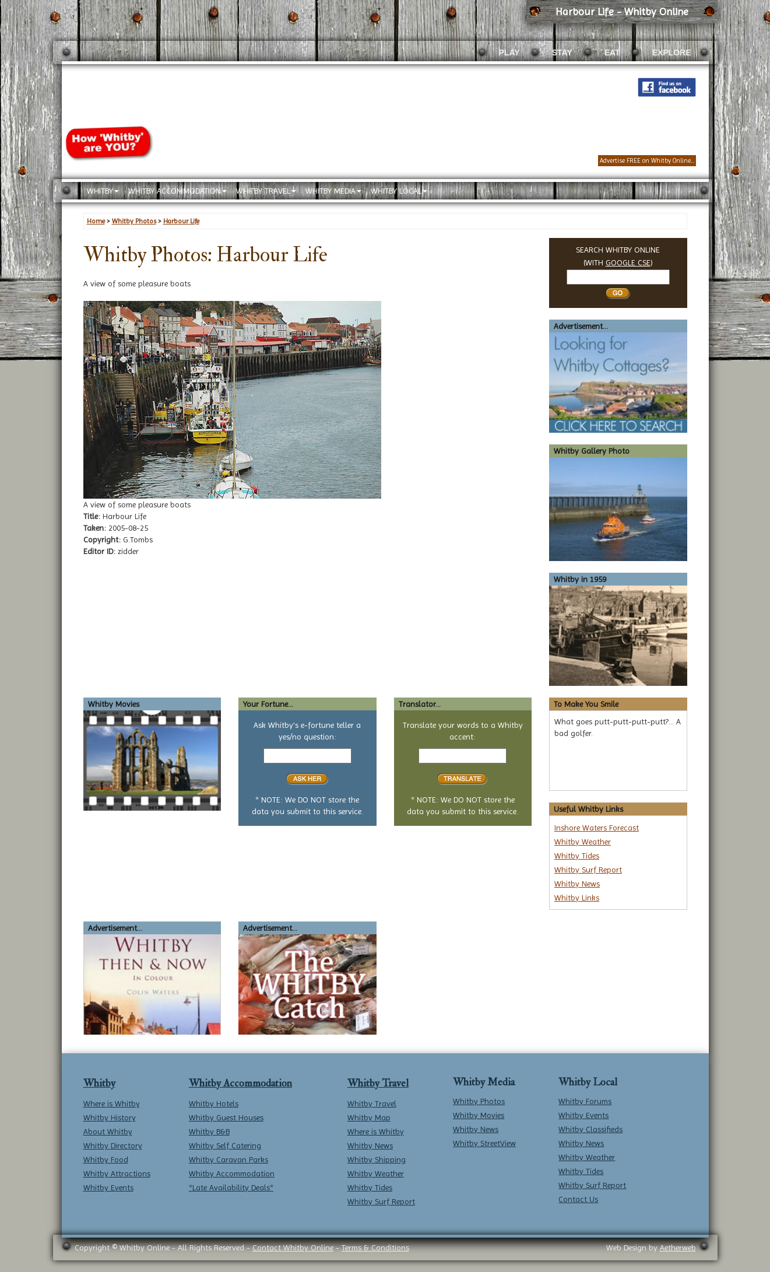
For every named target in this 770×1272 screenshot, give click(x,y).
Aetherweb (678, 1247)
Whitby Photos (479, 1101)
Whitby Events (108, 1187)
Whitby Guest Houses (226, 1117)
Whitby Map (369, 1117)
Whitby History (109, 1117)
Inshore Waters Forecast (596, 827)
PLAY (509, 52)
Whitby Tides (576, 855)
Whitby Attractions (116, 1173)
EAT (612, 52)
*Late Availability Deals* (231, 1187)
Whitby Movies (478, 1115)
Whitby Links (576, 897)
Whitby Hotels (213, 1103)
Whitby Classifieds (590, 1129)
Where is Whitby (111, 1103)
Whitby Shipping (376, 1159)
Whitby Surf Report (588, 869)
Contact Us (578, 1199)
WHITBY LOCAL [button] (399, 190)
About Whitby (107, 1131)
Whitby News (577, 883)
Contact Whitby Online (292, 1247)
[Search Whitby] (618, 277)
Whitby (99, 1083)
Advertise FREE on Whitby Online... (647, 160)
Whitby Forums (584, 1101)
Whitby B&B (209, 1131)
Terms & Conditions (375, 1247)
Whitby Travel (378, 1083)
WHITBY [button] (103, 190)
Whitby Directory (112, 1145)
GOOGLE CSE (628, 262)
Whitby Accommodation (240, 1083)
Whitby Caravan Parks (228, 1159)
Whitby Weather (582, 841)
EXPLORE (671, 52)
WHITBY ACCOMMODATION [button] (177, 190)
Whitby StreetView (484, 1143)
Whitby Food (105, 1159)
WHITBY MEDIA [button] (333, 190)
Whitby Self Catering (225, 1145)
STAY (562, 52)
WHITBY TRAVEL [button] (266, 190)
